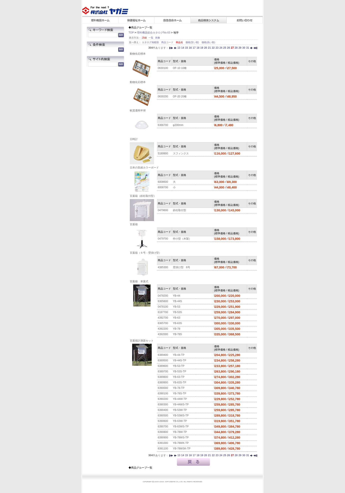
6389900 (163, 382)
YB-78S (177, 334)
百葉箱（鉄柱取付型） (143, 196)
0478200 (163, 295)
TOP (131, 32)
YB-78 (176, 328)
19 (201, 47)
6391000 (163, 443)
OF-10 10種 (180, 68)
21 (209, 47)
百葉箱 (134, 224)
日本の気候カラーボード (144, 167)
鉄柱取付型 (179, 210)
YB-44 (176, 295)
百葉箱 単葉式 (139, 281)
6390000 (163, 388)
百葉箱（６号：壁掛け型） (145, 252)
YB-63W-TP (180, 421)
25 (224, 47)
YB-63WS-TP (181, 426)
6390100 (163, 393)
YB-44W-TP (180, 399)
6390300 (163, 404)
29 (240, 47)
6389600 (163, 365)
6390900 (163, 437)
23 (217, 47)
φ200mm (178, 125)
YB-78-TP (179, 388)
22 (213, 47)
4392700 (163, 317)
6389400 (163, 354)
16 (190, 47)
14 (182, 47)
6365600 (163, 301)
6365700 (163, 323)
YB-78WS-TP (181, 437)
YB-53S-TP (179, 371)
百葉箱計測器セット (142, 340)
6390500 (163, 415)
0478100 (163, 306)
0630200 (163, 96)
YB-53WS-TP (181, 415)
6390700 (163, 426)
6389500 (163, 360)
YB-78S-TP (179, 393)
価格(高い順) (208, 42)
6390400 (163, 410)
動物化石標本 (138, 53)
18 (197, 47)
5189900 (163, 153)
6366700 (163, 125)
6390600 (163, 421)
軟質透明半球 (138, 110)
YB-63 (176, 317)
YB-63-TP (179, 377)
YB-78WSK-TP (182, 448)
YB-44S (177, 301)
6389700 (163, 371)
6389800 (163, 377)
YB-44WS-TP (181, 404)
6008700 (163, 187)
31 (247, 47)
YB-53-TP (179, 365)
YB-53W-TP (180, 410)
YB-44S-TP (179, 360)
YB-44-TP (179, 354)
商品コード (167, 42)
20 (205, 47)
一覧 (151, 37)
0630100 (163, 68)
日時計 (134, 139)
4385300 (163, 267)
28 (236, 47)
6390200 (163, 399)
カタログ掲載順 (151, 42)
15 (186, 47)
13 (178, 47)
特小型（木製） (182, 238)
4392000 (163, 334)
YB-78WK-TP (181, 443)
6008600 (163, 181)
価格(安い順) (192, 42)
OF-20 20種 (180, 96)
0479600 (163, 210)
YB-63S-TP (179, 382)
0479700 (163, 238)
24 (220, 47)
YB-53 (176, 306)
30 (243, 47)
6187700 (163, 312)
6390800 (163, 432)
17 (194, 47)
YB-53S (177, 312)
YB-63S (177, 323)
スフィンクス (181, 153)
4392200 (163, 328)
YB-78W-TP (180, 432)
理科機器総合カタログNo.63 (153, 32)
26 (228, 47)
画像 (157, 37)
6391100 (163, 448)
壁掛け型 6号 (181, 267)
